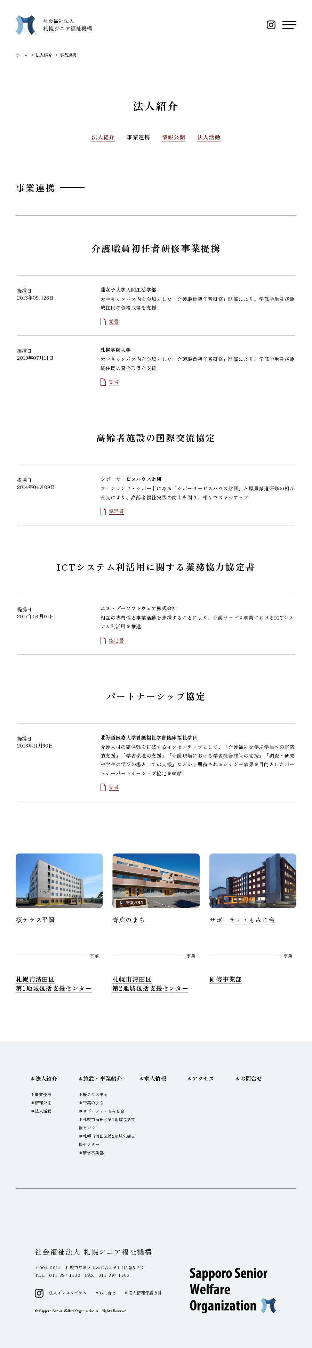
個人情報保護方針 (145, 1293)
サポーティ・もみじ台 (104, 1111)
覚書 (114, 321)
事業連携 (138, 137)
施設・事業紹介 (102, 1078)
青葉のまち (93, 1102)
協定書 (116, 510)
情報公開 (173, 137)
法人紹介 (103, 137)
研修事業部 (93, 1152)
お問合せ (251, 1078)
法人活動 (209, 137)
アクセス (203, 1078)
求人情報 (155, 1078)
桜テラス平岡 (95, 1094)
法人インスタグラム (68, 1293)
